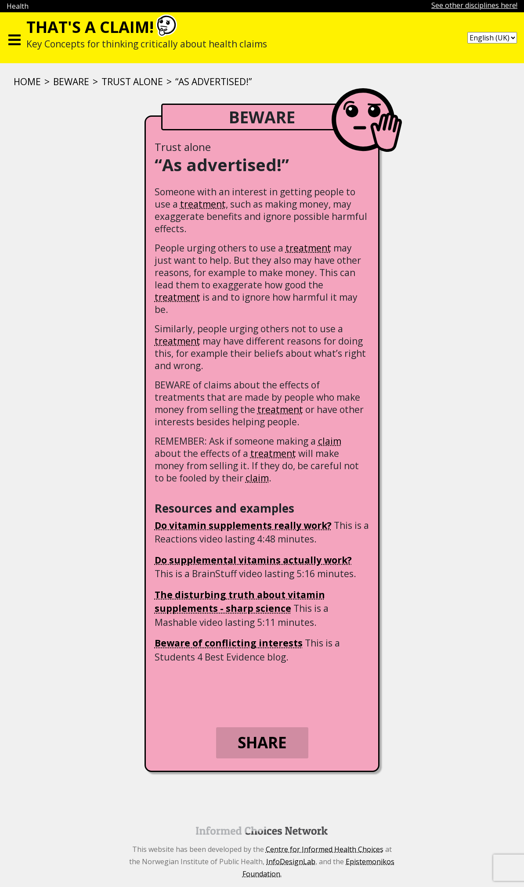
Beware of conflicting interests (229, 643)
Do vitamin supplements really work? (243, 525)
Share (262, 742)
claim (329, 441)
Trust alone (132, 81)
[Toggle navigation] (14, 38)
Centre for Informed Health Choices (324, 849)
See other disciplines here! (474, 5)
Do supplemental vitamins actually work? (253, 560)
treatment (203, 204)
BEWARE (71, 81)
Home (27, 81)
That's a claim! (90, 27)
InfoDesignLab (290, 861)
